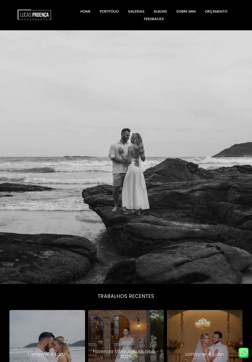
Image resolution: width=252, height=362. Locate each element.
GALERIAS (136, 11)
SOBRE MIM (185, 11)
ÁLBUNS (160, 11)
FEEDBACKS (154, 18)
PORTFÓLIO (109, 11)
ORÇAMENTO (216, 11)
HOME (85, 11)
